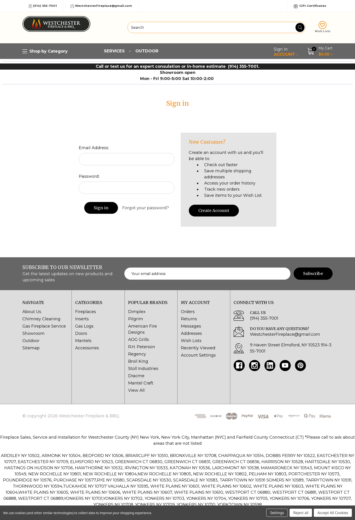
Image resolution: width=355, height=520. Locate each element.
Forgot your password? (145, 207)
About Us (31, 311)
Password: (89, 176)
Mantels (83, 340)
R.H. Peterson (141, 346)
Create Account (213, 210)
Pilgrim (135, 318)
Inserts (82, 318)
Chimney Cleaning (41, 318)
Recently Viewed (198, 347)
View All (136, 390)
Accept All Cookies (332, 512)
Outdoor (146, 51)
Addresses (191, 333)
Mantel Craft (140, 383)
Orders (188, 311)
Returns (189, 318)
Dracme (136, 375)
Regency (137, 354)
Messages (191, 326)
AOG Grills (138, 339)
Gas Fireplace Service (44, 326)
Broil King (138, 361)
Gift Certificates (310, 6)
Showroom (33, 333)
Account (286, 52)
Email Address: (94, 147)
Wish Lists (322, 27)
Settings (277, 512)
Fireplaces (85, 311)
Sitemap (31, 347)
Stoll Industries (143, 368)
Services (117, 51)
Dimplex (137, 311)
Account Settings (198, 355)
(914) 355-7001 (43, 6)
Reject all (300, 512)
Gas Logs (84, 326)
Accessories (87, 347)
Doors (81, 333)
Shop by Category (45, 51)
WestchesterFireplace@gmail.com (101, 6)
